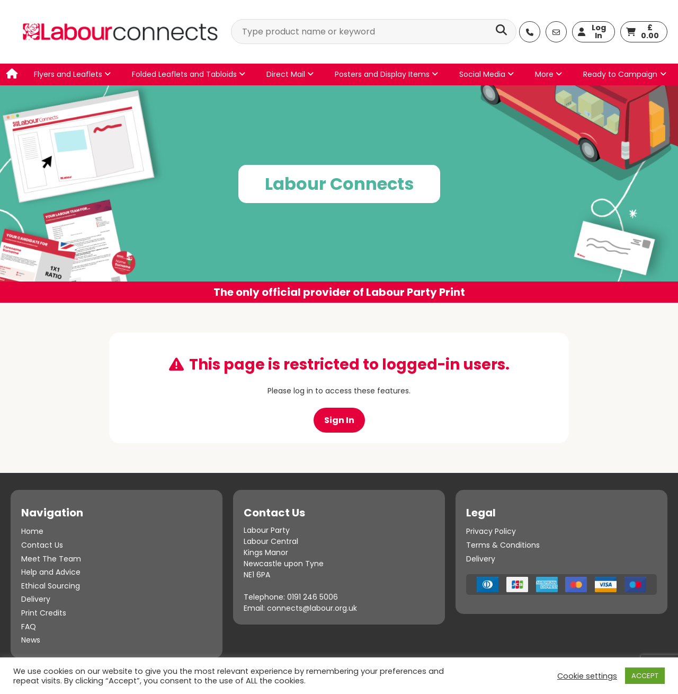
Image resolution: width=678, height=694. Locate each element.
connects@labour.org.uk (312, 608)
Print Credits (43, 613)
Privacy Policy (491, 531)
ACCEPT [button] (644, 676)
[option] (339, 194)
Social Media (486, 74)
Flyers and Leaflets (72, 74)
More (548, 74)
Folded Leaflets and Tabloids (188, 74)
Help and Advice (51, 572)
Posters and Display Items (386, 74)
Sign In (339, 420)
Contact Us (42, 545)
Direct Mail (290, 74)
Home (32, 531)
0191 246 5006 (312, 597)
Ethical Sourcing (50, 586)
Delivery (35, 599)
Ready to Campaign (620, 74)
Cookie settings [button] (587, 676)
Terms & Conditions (503, 545)
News (30, 640)
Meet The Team (51, 559)
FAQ (28, 626)
